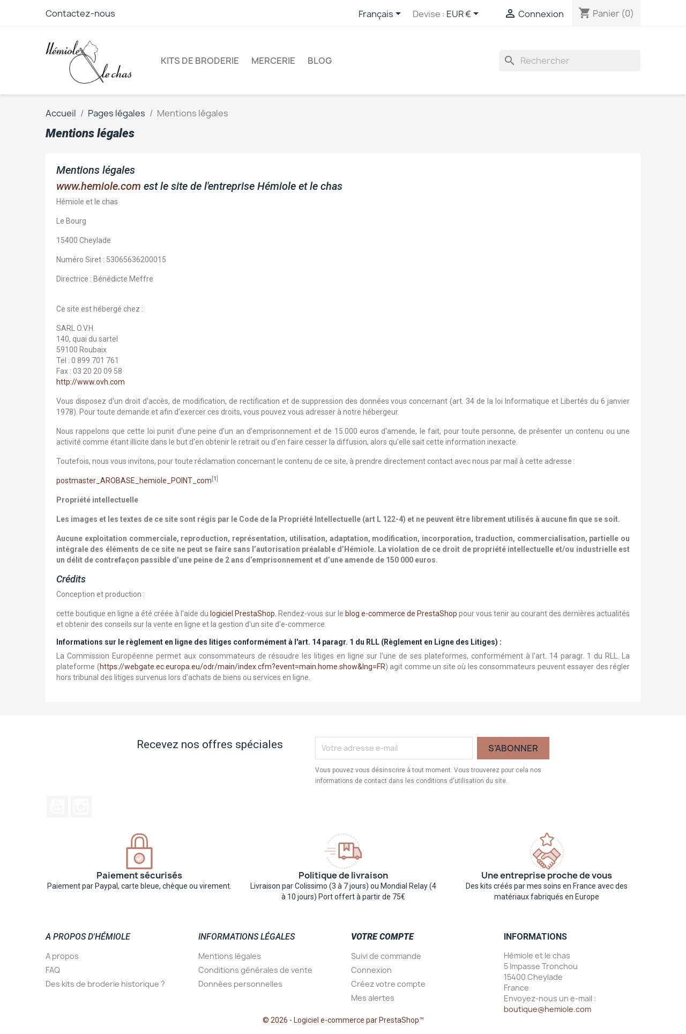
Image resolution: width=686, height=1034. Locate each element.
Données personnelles (240, 984)
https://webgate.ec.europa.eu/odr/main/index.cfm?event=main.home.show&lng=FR (242, 666)
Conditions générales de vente (255, 970)
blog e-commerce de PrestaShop (401, 613)
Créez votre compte (388, 984)
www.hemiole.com (98, 186)
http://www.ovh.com (90, 382)
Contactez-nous (80, 13)
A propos (62, 956)
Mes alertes (372, 998)
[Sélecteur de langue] (382, 14)
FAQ (53, 970)
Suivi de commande (386, 956)
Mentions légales (229, 956)
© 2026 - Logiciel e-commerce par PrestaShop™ (343, 1020)
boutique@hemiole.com (547, 1009)
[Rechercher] (569, 60)
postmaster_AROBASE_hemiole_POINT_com (134, 480)
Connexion (371, 970)
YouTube (57, 806)
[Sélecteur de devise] (464, 14)
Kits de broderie (200, 61)
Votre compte (382, 937)
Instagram (81, 806)
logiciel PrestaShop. (244, 613)
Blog (320, 61)
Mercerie (273, 61)
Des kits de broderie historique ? (105, 984)
